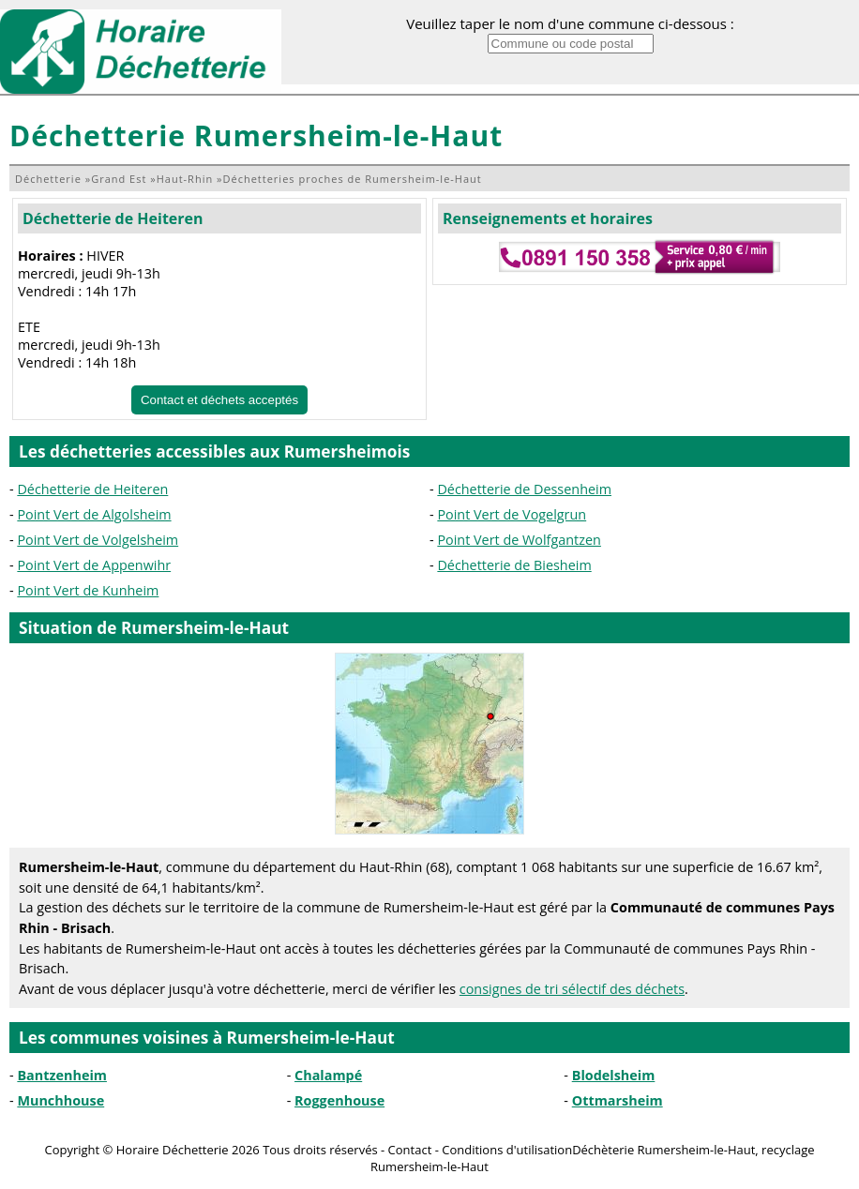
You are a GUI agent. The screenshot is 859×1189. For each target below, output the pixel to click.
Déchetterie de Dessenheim (524, 489)
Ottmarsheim (617, 1100)
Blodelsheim (614, 1075)
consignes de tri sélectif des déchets (572, 989)
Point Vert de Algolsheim (94, 514)
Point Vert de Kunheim (87, 590)
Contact (410, 1149)
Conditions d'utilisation (507, 1149)
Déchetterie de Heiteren (113, 218)
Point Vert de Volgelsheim (97, 540)
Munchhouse (60, 1100)
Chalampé (328, 1075)
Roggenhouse (339, 1100)
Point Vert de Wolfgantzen (519, 540)
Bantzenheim (62, 1075)
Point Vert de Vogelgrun (511, 514)
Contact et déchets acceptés (219, 400)
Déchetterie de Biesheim (514, 565)
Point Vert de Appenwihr (94, 565)
